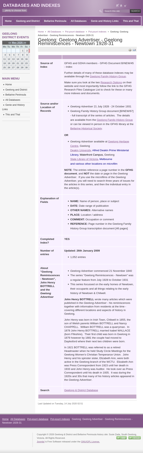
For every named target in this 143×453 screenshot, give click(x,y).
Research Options (111, 82)
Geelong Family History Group (108, 76)
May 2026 (17, 42)
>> (24, 42)
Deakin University (80, 150)
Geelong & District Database (81, 390)
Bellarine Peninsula (55, 21)
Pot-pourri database (75, 31)
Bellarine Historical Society (86, 128)
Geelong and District (28, 21)
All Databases (79, 21)
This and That (131, 21)
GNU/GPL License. (90, 441)
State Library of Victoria (84, 159)
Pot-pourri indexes (97, 31)
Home (8, 21)
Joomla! (41, 441)
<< (9, 42)
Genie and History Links (104, 21)
